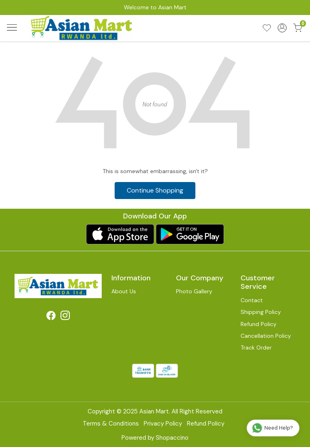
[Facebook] (51, 316)
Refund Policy (258, 324)
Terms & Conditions (111, 423)
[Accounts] (282, 27)
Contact (252, 300)
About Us (123, 291)
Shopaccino (172, 438)
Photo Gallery (194, 291)
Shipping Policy (261, 312)
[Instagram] (65, 316)
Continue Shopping (155, 190)
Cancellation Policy (266, 335)
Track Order (256, 347)
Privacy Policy (163, 423)
